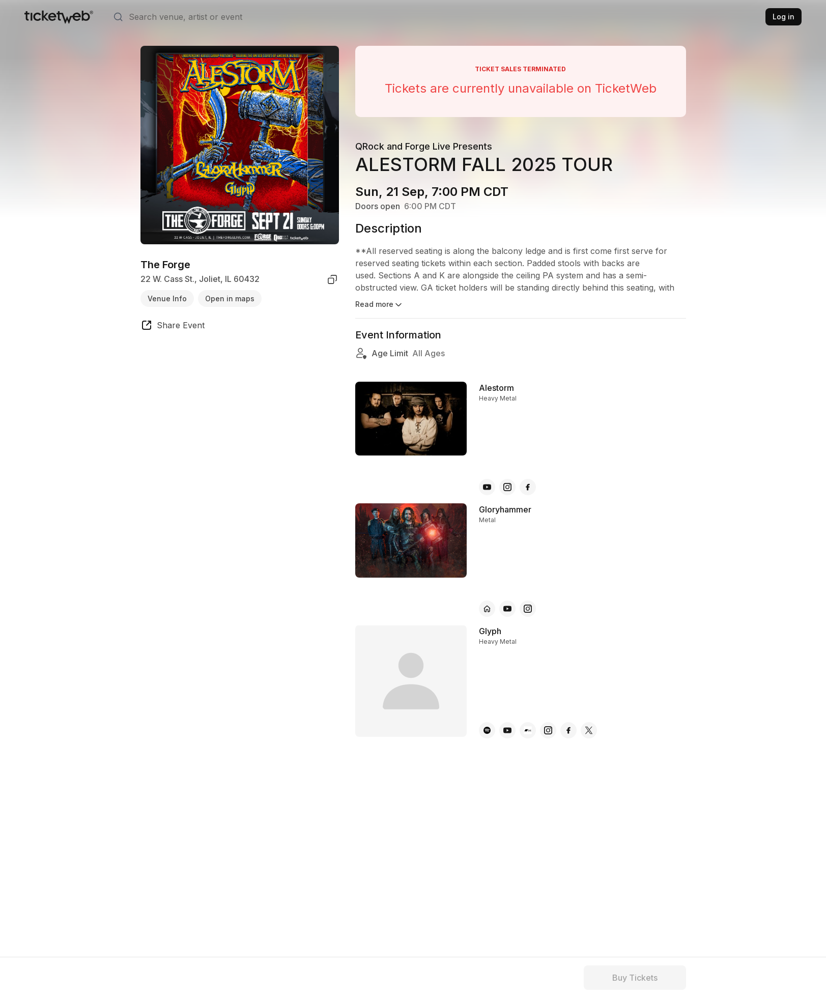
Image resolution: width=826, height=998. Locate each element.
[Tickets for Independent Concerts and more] (58, 17)
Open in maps (229, 298)
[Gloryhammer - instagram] (528, 609)
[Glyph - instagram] (548, 730)
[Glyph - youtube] (507, 730)
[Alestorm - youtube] (487, 487)
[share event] (172, 326)
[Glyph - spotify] (487, 730)
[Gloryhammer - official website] (487, 609)
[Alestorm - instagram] (507, 487)
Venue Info (167, 298)
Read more (379, 305)
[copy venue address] (332, 279)
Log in (783, 16)
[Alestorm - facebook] (528, 487)
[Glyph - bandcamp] (528, 730)
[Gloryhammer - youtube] (507, 609)
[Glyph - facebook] (568, 730)
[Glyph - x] (589, 730)
